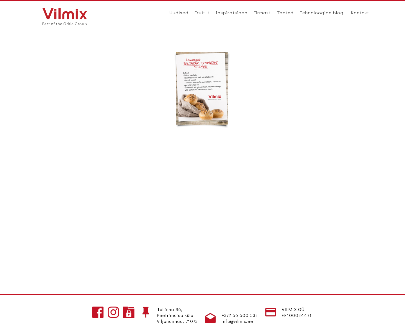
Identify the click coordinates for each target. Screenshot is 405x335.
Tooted (285, 12)
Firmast (262, 12)
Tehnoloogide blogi (322, 12)
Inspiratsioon (232, 12)
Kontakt (360, 12)
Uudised (178, 12)
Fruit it (202, 12)
